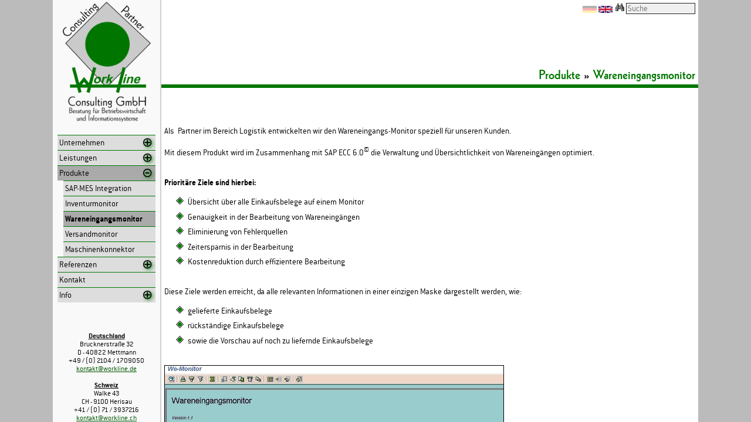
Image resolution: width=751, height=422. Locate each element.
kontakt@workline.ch (106, 418)
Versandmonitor (91, 234)
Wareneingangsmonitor (104, 219)
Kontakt (72, 279)
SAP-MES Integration (98, 188)
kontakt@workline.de (106, 369)
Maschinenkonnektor (99, 249)
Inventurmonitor (91, 203)
